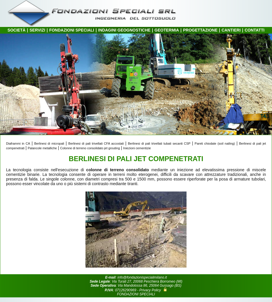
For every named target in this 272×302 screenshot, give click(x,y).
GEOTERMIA (166, 30)
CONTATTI (254, 30)
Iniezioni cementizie (137, 148)
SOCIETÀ (16, 30)
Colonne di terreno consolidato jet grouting (90, 148)
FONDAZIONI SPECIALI (71, 30)
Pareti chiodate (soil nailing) (215, 143)
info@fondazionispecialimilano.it (142, 277)
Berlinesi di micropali (49, 143)
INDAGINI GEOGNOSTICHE (124, 30)
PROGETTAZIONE (200, 30)
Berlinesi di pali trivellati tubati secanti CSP (159, 143)
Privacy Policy (150, 290)
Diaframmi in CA (18, 143)
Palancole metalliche (42, 148)
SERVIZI (37, 30)
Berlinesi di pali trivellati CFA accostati (96, 143)
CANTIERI (231, 30)
